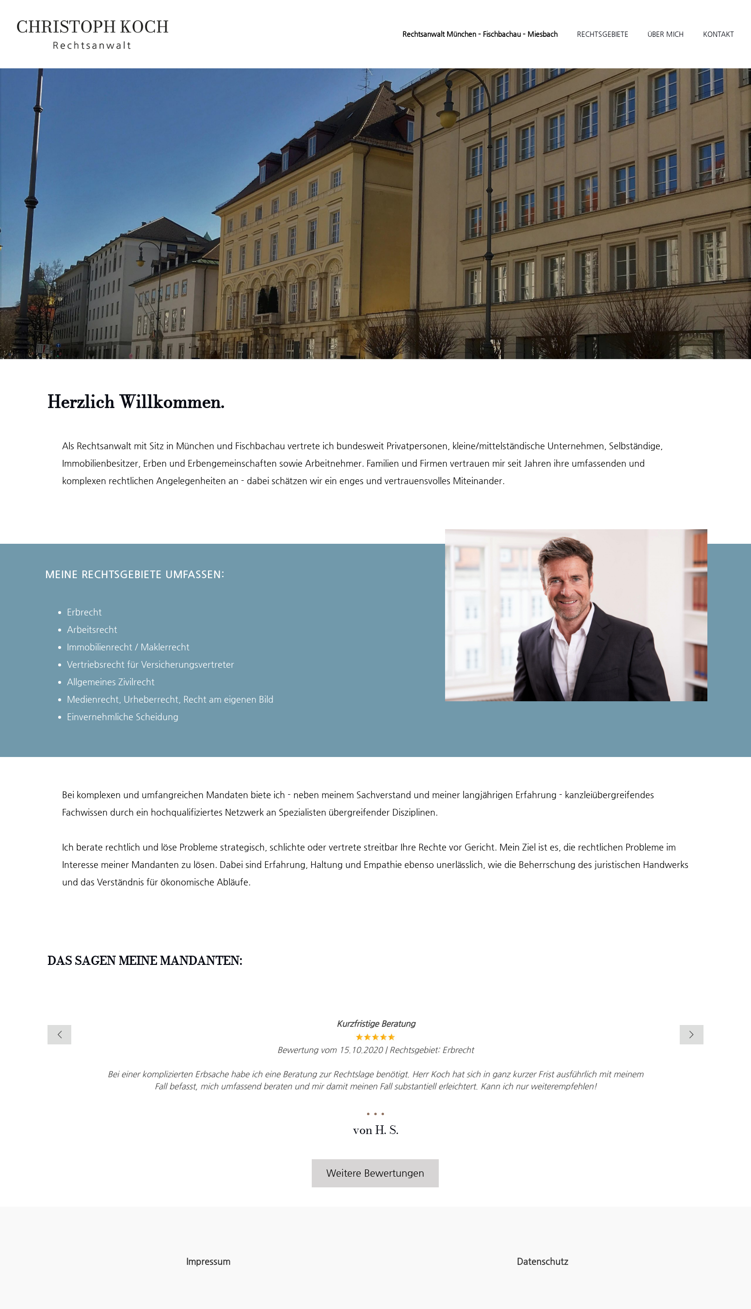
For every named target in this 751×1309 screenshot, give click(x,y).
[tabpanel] (375, 1075)
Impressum (208, 1261)
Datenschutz (542, 1261)
